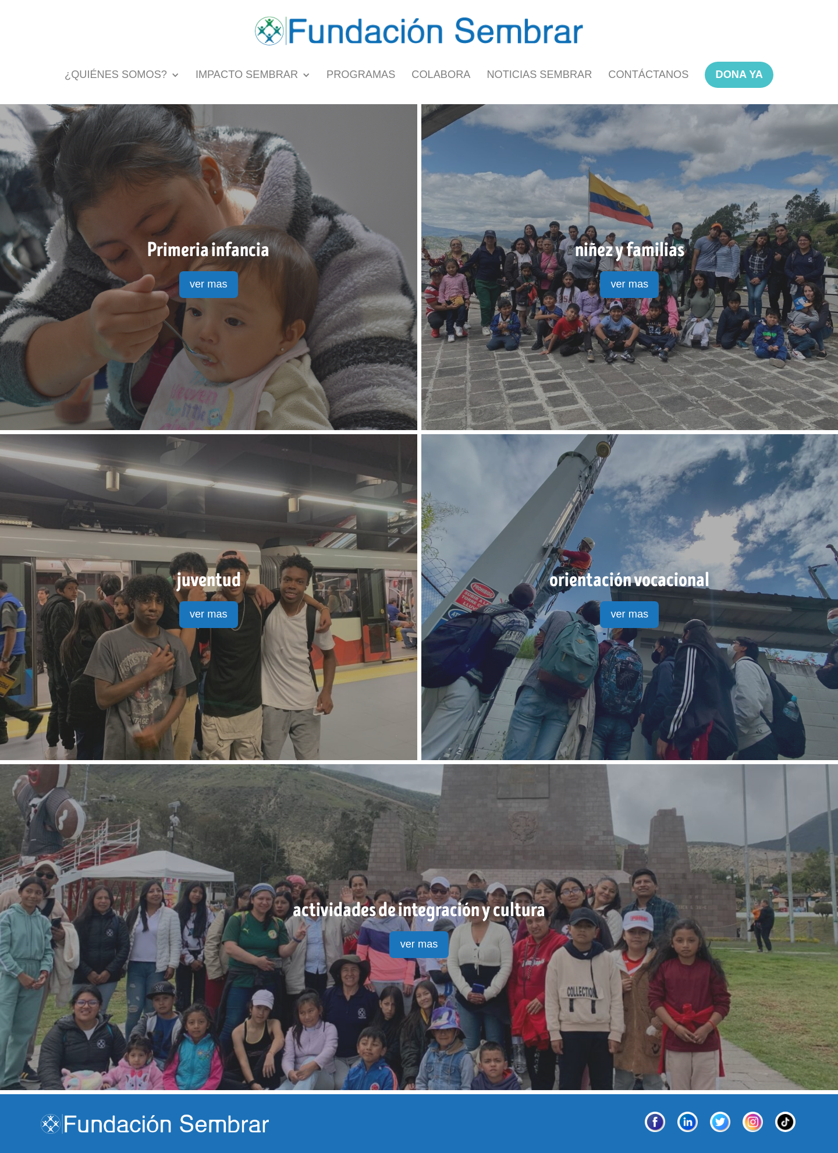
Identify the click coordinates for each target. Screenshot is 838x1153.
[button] (122, 75)
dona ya (739, 74)
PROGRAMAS (360, 74)
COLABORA (440, 74)
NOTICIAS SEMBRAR (539, 74)
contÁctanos (648, 74)
